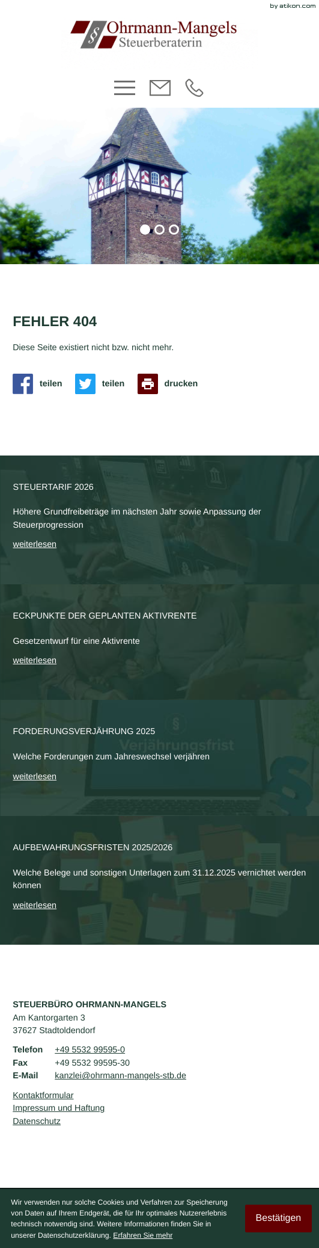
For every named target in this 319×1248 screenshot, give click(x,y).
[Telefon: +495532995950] (194, 94)
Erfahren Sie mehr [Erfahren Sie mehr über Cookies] (142, 1235)
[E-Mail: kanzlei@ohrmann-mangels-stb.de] (160, 94)
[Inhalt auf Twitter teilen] (103, 384)
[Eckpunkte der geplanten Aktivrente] (159, 642)
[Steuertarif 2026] (159, 520)
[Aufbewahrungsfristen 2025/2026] (159, 880)
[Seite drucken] (171, 384)
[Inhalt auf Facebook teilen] (40, 384)
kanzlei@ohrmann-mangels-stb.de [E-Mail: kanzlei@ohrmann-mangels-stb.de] (120, 1076)
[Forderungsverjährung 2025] (159, 758)
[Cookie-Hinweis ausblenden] (278, 1218)
